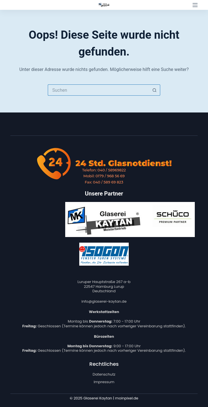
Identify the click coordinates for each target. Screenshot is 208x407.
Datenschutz (103, 374)
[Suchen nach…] (98, 90)
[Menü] (195, 5)
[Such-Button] (154, 90)
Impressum (104, 382)
